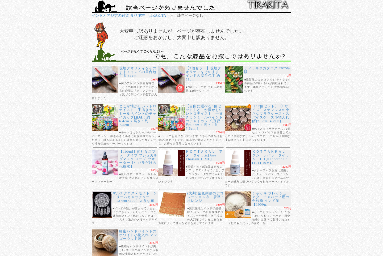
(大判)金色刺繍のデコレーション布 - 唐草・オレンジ (205, 197)
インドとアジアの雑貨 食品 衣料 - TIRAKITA (129, 16)
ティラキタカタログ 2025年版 (267, 70)
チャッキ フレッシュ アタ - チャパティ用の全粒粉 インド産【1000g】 (270, 198)
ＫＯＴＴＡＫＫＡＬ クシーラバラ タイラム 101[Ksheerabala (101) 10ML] (270, 157)
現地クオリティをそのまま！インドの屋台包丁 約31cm (137, 72)
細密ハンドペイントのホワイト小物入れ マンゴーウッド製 (138, 235)
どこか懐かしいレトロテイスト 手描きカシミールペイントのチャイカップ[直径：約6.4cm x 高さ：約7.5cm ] (137, 115)
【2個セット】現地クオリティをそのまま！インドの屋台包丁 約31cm (204, 73)
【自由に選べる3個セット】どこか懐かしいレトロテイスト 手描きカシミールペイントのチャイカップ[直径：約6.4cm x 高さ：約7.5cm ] (205, 117)
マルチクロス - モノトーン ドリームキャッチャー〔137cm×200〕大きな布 (137, 197)
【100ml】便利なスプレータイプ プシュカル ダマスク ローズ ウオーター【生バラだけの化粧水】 (138, 159)
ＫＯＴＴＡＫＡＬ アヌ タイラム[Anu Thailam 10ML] (204, 155)
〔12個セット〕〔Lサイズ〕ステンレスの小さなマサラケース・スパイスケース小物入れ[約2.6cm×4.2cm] (270, 113)
